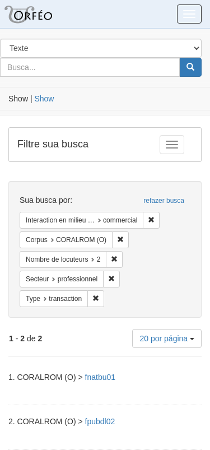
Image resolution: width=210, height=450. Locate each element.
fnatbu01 (100, 377)
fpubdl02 (100, 421)
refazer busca (163, 201)
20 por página (166, 338)
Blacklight (42, 14)
